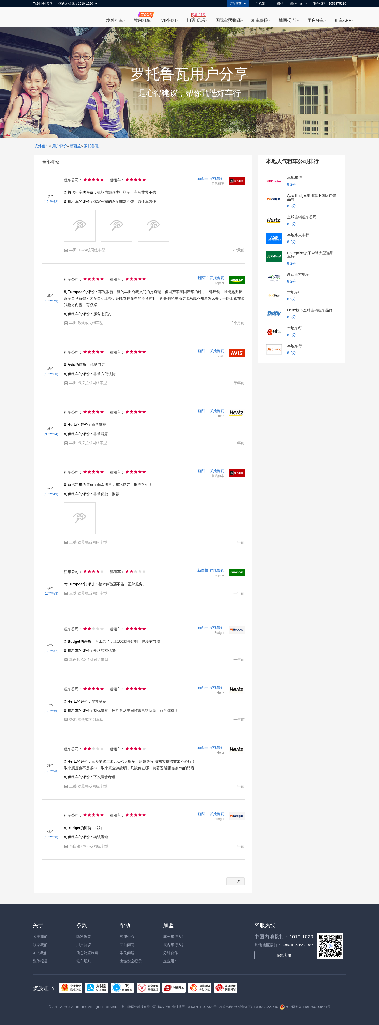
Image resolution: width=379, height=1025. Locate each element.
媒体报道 (40, 961)
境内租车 (142, 20)
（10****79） (51, 301)
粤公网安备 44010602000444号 (305, 1007)
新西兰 (75, 146)
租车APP (343, 20)
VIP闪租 (168, 20)
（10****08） (51, 771)
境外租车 (114, 20)
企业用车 (170, 961)
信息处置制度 (87, 953)
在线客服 (283, 955)
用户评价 (59, 146)
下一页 (235, 881)
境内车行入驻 (174, 945)
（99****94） (51, 434)
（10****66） (51, 711)
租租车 (39, 17)
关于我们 (40, 936)
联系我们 (40, 945)
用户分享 (315, 20)
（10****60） (51, 374)
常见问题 (127, 953)
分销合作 (170, 953)
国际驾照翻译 (228, 20)
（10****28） (51, 837)
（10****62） (51, 202)
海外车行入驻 (174, 936)
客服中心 (127, 936)
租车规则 (83, 961)
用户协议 (83, 945)
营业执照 (178, 1007)
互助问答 (127, 945)
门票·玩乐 (196, 20)
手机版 (258, 4)
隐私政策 (83, 936)
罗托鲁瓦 (91, 146)
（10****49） (51, 494)
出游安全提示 (131, 961)
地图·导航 (288, 20)
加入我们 (40, 953)
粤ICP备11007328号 (202, 1007)
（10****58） (51, 593)
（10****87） (51, 651)
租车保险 (259, 20)
